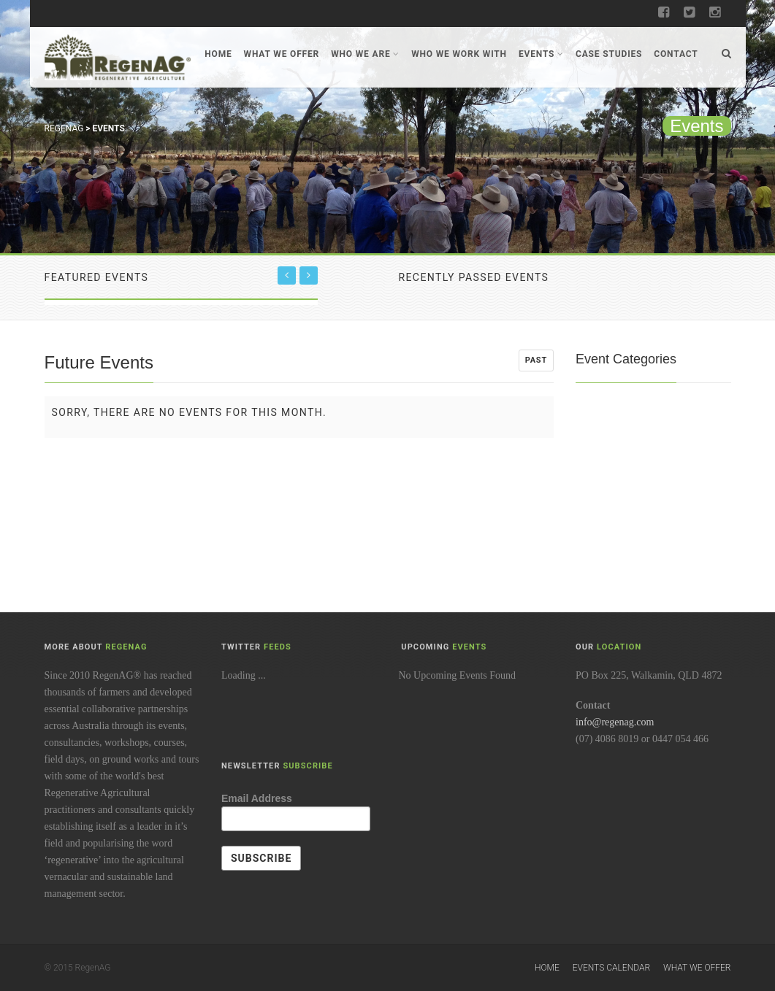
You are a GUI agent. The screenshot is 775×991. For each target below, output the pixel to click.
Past (536, 360)
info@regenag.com (615, 722)
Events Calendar (611, 968)
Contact (676, 54)
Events (541, 54)
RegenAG (64, 128)
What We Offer (282, 54)
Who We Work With (459, 54)
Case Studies (609, 54)
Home (218, 54)
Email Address (256, 798)
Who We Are (365, 54)
